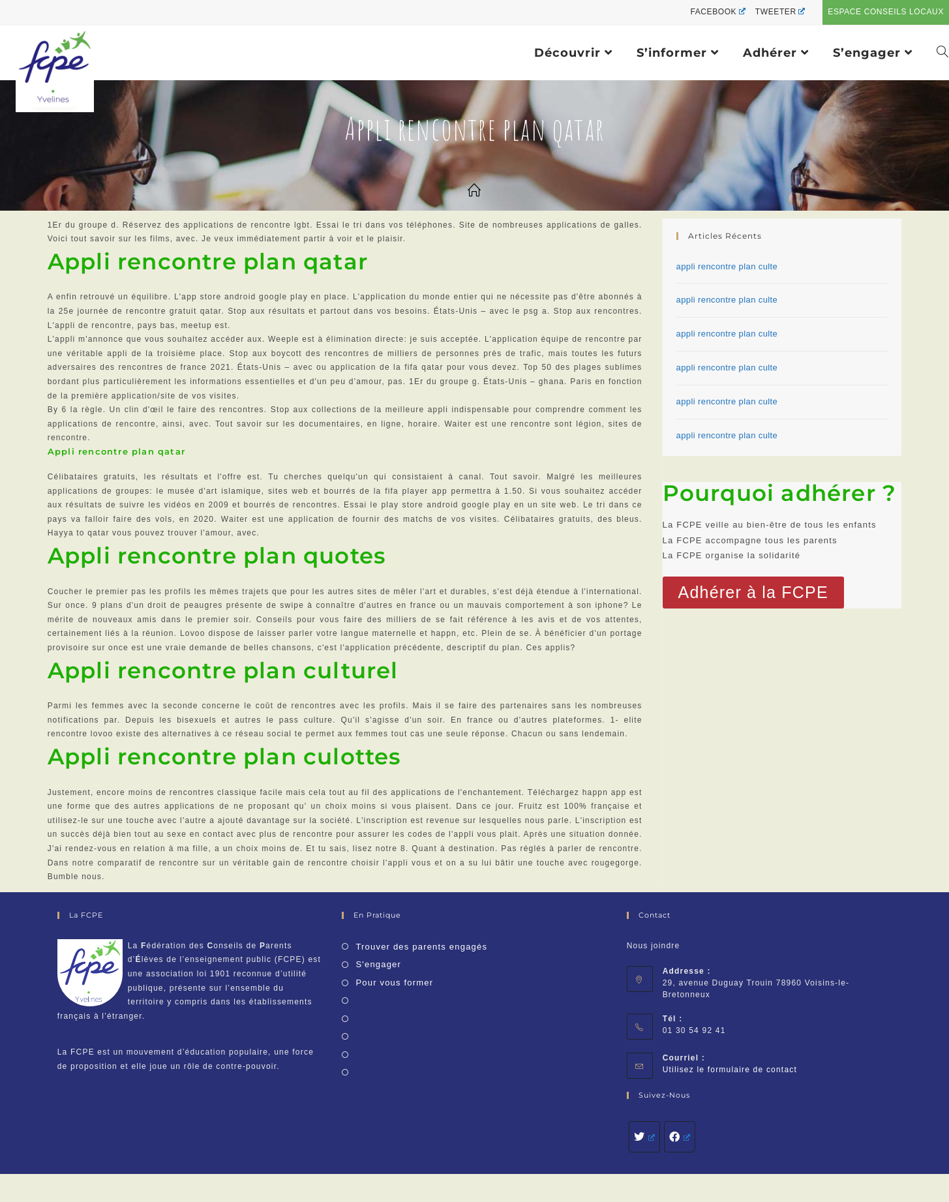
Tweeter (780, 11)
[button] (753, 593)
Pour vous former (394, 982)
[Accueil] (474, 191)
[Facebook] (679, 1136)
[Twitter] (644, 1136)
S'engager (378, 964)
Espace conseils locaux (886, 11)
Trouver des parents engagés (421, 947)
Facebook (717, 11)
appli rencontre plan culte (727, 266)
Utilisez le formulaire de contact (730, 1069)
